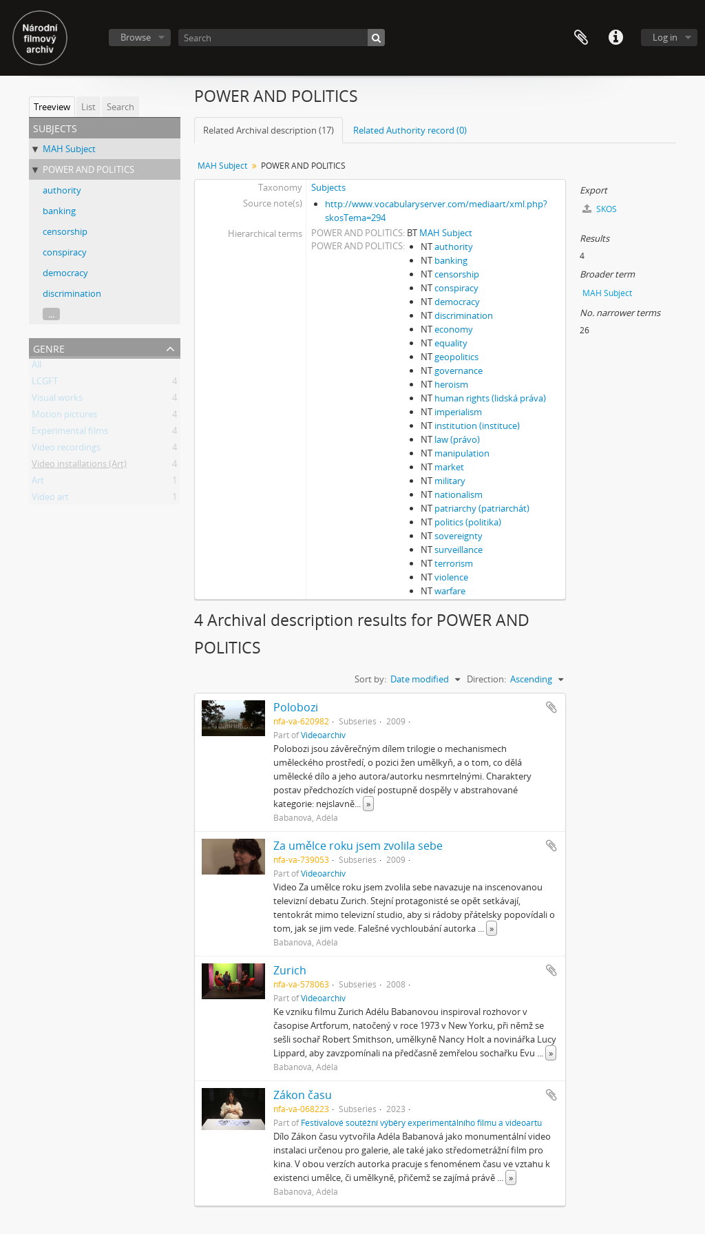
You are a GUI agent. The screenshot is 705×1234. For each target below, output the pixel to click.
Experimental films (70, 433)
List (88, 107)
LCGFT (45, 383)
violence (451, 577)
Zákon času (302, 1094)
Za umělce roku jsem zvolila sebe (358, 845)
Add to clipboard (551, 707)
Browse (135, 37)
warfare (449, 591)
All (36, 367)
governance (458, 370)
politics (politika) (467, 522)
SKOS (599, 209)
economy (453, 329)
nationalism (458, 494)
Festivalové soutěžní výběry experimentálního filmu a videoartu (421, 1122)
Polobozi (295, 707)
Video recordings (66, 449)
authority (62, 190)
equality (450, 343)
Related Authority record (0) (410, 130)
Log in (665, 37)
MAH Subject (69, 149)
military (449, 480)
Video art (50, 499)
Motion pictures (64, 416)
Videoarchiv (323, 734)
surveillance (458, 549)
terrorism (453, 563)
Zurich (289, 970)
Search (120, 107)
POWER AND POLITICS (88, 169)
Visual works (57, 400)
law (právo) (457, 439)
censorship (65, 231)
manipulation (462, 453)
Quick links (615, 38)
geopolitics (456, 357)
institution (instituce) (477, 425)
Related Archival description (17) (268, 130)
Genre (49, 347)
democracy (65, 272)
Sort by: (370, 679)
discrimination (72, 293)
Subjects (328, 187)
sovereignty (458, 536)
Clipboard (581, 38)
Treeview (52, 107)
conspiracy (65, 252)
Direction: (486, 679)
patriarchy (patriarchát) (481, 508)
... (51, 314)
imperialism (458, 412)
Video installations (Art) (79, 466)
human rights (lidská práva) (490, 398)
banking (59, 211)
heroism (451, 384)
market (449, 467)
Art (38, 483)
